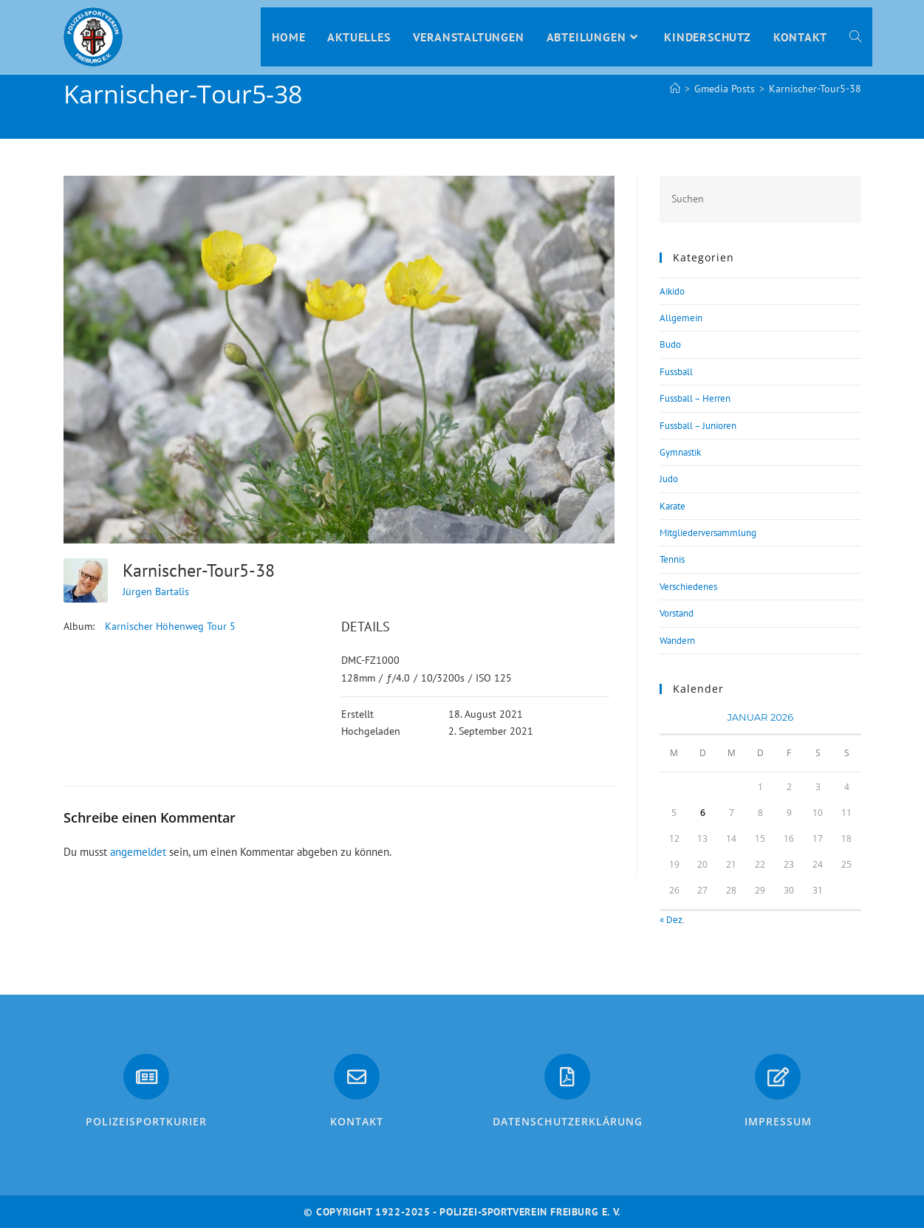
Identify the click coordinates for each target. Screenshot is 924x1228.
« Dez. (672, 919)
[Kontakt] (357, 1077)
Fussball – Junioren (698, 425)
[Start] (675, 88)
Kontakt (356, 1121)
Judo (669, 479)
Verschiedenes (688, 586)
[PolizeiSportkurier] (146, 1077)
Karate (672, 506)
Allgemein (681, 318)
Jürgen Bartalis (156, 591)
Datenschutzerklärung (568, 1121)
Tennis (672, 559)
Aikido (672, 291)
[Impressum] (778, 1077)
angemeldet (138, 852)
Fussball (676, 372)
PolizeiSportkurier (146, 1121)
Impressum (778, 1121)
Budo (670, 344)
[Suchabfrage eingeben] (760, 199)
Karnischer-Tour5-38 (815, 88)
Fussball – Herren (695, 398)
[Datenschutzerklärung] (567, 1077)
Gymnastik (680, 452)
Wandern (677, 640)
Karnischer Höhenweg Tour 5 (170, 626)
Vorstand (677, 613)
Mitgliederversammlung (708, 532)
